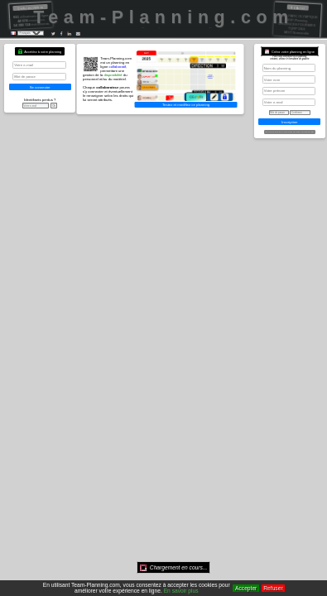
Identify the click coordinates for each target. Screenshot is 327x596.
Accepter (246, 588)
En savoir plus (181, 591)
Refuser (272, 588)
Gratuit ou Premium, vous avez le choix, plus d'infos (290, 132)
